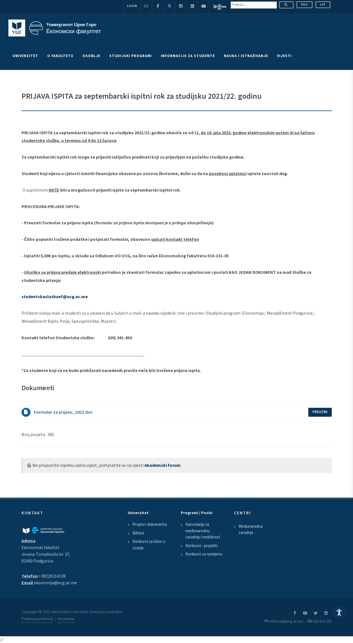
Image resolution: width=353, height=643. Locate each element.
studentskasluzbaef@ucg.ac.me (55, 297)
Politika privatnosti (37, 619)
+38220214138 (52, 576)
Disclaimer (66, 619)
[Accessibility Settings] (339, 612)
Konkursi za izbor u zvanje (148, 545)
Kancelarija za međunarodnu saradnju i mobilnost (203, 531)
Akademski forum (162, 465)
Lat (323, 5)
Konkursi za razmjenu (204, 554)
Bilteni (138, 533)
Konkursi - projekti (201, 546)
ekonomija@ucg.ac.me (55, 583)
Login (132, 6)
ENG (304, 5)
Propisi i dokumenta (149, 524)
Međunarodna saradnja (251, 530)
